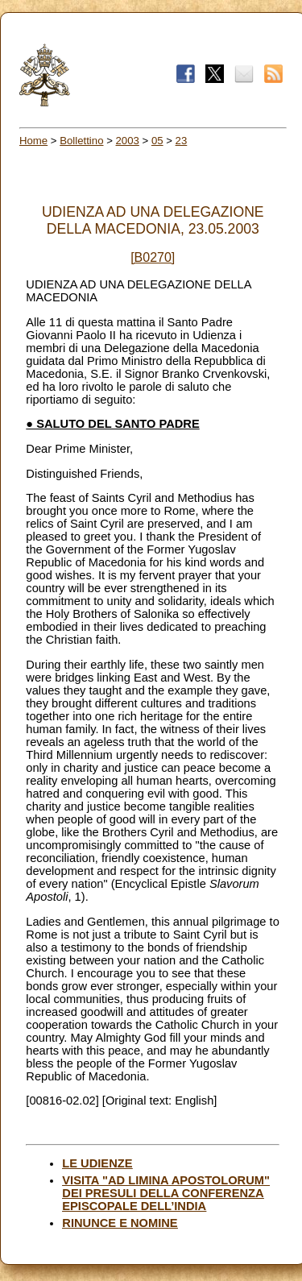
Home (33, 141)
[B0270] (152, 257)
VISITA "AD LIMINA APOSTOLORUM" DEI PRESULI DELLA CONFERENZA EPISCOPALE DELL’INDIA (166, 1193)
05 (157, 141)
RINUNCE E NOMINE (119, 1223)
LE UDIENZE (97, 1163)
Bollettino (81, 141)
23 (182, 141)
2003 (127, 141)
